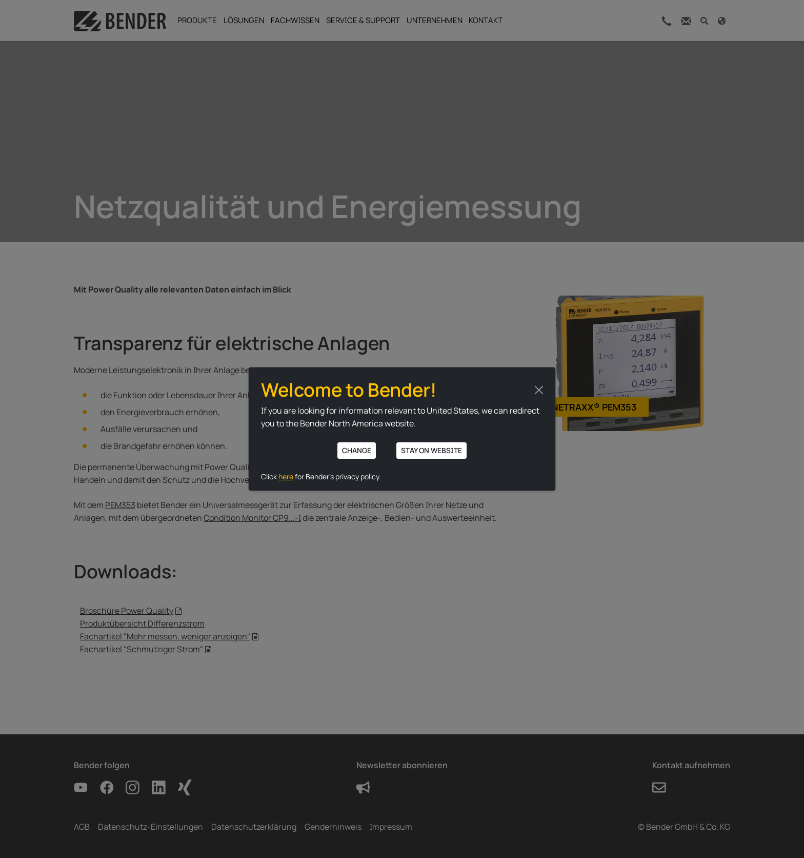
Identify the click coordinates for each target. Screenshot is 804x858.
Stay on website (431, 450)
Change (356, 450)
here (285, 476)
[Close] (539, 390)
